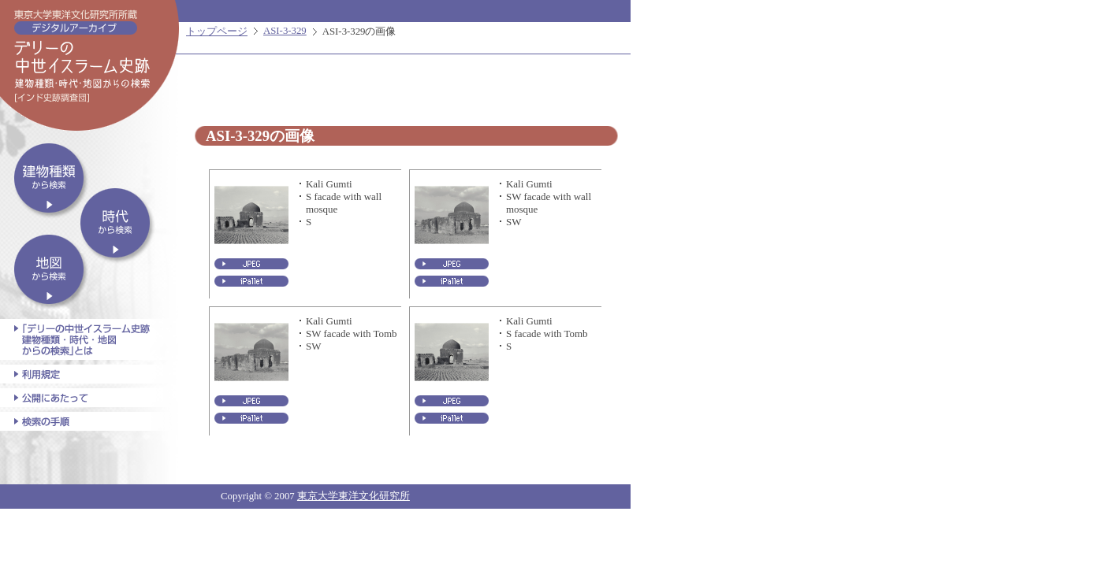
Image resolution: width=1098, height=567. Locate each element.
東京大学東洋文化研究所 (353, 496)
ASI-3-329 (285, 30)
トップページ (217, 31)
